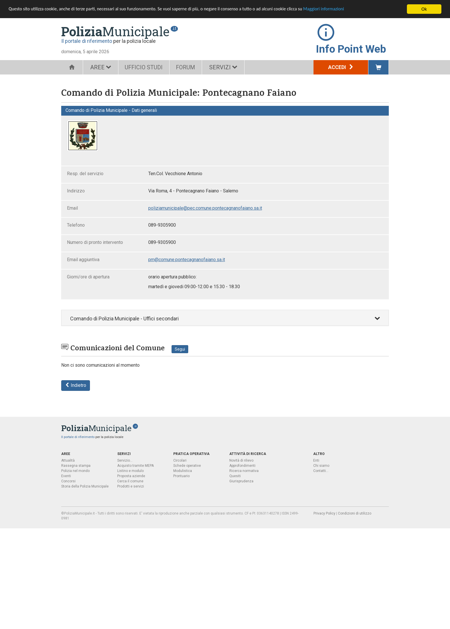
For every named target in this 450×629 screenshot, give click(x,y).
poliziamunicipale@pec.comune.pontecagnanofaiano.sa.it (205, 208)
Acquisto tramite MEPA (135, 466)
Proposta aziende (131, 476)
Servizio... (124, 460)
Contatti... (320, 471)
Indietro (75, 385)
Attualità (68, 460)
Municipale (115, 31)
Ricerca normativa (244, 471)
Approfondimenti (242, 466)
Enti (316, 460)
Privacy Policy (324, 513)
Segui (180, 349)
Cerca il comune (130, 481)
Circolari (179, 460)
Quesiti (235, 476)
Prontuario (181, 476)
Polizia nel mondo (75, 471)
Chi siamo (321, 466)
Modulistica (182, 471)
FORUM (188, 67)
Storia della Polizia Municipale (85, 486)
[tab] (225, 318)
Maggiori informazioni (345, 9)
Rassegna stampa (76, 466)
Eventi (66, 476)
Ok (424, 9)
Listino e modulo (130, 471)
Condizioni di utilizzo (354, 513)
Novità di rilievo (241, 460)
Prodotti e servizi (130, 486)
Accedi (341, 67)
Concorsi (68, 481)
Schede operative (187, 466)
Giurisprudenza (241, 481)
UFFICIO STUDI (145, 67)
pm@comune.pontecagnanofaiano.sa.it (186, 259)
